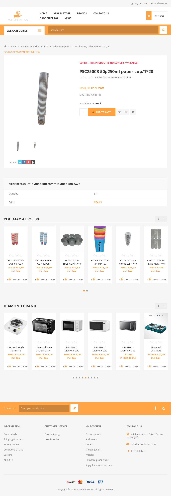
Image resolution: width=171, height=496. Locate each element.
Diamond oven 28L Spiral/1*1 (44, 349)
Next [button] (164, 219)
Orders (89, 444)
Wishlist (90, 454)
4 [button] (82, 377)
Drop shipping (52, 434)
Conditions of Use (13, 449)
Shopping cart (93, 449)
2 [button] (87, 291)
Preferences (160, 3)
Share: (13, 162)
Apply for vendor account (99, 465)
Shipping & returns (14, 439)
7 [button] (91, 377)
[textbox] (103, 30)
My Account (141, 3)
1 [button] (84, 291)
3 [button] (79, 377)
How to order (52, 439)
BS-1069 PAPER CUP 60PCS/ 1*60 (43, 263)
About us (8, 459)
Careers (8, 454)
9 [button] (97, 377)
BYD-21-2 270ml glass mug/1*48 (156, 262)
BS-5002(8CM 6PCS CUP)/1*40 (72, 262)
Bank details (10, 434)
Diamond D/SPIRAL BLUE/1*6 (156, 350)
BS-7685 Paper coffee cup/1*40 (128, 262)
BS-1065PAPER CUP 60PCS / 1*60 (16, 263)
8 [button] (94, 377)
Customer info (93, 434)
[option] (16, 257)
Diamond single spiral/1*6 (15, 349)
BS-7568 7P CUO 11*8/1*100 (100, 262)
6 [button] (88, 377)
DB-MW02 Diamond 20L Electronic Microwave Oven (100, 352)
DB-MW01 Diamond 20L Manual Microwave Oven (72, 352)
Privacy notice (11, 444)
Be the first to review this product (113, 77)
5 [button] (85, 377)
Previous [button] (158, 219)
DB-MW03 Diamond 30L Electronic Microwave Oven (128, 352)
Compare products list (97, 459)
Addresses (91, 439)
